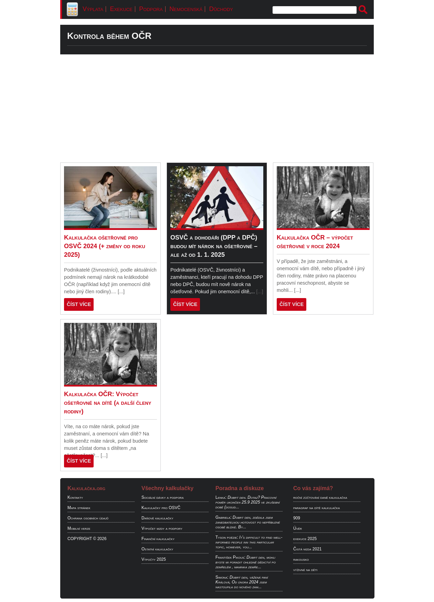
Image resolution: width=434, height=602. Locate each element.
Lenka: (220, 497)
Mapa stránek (79, 507)
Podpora (150, 9)
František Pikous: (230, 557)
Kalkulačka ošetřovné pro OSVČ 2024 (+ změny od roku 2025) (104, 246)
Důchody (221, 9)
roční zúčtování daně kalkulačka (320, 497)
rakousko (301, 559)
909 (296, 518)
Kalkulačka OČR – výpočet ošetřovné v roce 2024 (315, 242)
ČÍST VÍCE (79, 304)
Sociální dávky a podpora (162, 497)
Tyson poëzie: (226, 537)
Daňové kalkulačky (157, 518)
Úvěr (297, 528)
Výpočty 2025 (153, 559)
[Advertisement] (217, 108)
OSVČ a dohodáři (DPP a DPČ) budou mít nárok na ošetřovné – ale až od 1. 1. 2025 (213, 246)
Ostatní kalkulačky (157, 549)
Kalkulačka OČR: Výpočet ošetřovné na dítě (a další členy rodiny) (107, 403)
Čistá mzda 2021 (307, 549)
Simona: (222, 577)
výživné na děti (305, 569)
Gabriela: (223, 517)
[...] (121, 291)
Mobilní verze (78, 528)
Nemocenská (185, 9)
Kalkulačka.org (86, 488)
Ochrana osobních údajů (87, 518)
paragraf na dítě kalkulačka (316, 507)
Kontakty (75, 497)
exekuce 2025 (305, 538)
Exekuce (121, 9)
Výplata (93, 9)
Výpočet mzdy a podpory (161, 528)
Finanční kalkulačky (157, 538)
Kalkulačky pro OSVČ (160, 507)
